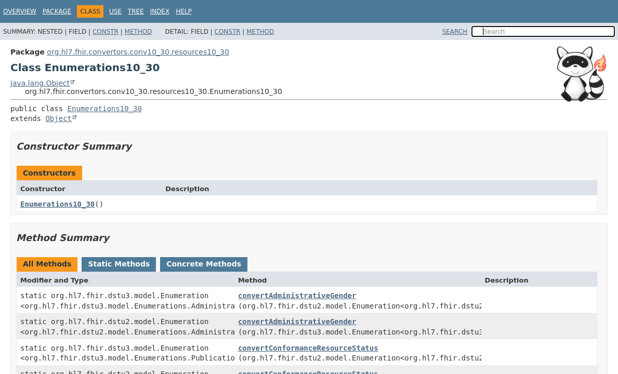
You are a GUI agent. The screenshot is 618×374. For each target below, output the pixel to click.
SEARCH (455, 31)
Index (160, 11)
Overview (19, 11)
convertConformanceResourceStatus (308, 348)
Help (184, 11)
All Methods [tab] (47, 264)
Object (58, 118)
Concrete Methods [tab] (203, 264)
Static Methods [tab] (119, 264)
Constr (106, 31)
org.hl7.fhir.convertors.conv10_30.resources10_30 (138, 52)
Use (115, 11)
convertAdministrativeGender (297, 295)
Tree (136, 11)
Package (57, 11)
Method (138, 31)
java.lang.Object (40, 83)
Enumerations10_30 (105, 108)
